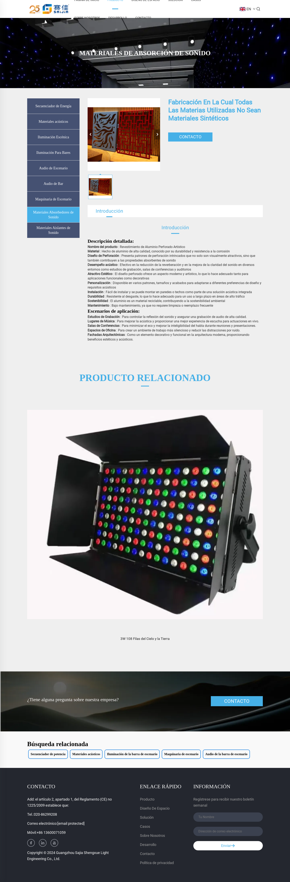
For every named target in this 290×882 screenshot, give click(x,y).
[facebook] (31, 843)
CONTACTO (190, 136)
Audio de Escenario (53, 168)
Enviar (228, 846)
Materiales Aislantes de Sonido (53, 230)
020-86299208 (45, 814)
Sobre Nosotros (87, 18)
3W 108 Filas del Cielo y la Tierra (145, 639)
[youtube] (54, 843)
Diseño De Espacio (155, 808)
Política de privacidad (157, 863)
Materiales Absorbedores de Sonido (53, 214)
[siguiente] (157, 134)
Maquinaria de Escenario (53, 199)
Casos (145, 826)
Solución (147, 817)
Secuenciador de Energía (53, 106)
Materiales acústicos (53, 122)
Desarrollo (117, 18)
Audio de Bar (53, 184)
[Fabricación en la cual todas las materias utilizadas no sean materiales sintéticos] (124, 134)
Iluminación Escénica (53, 137)
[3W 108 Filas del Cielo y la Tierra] (145, 514)
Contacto (143, 18)
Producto (147, 799)
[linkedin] (43, 843)
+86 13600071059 (51, 832)
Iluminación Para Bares (53, 153)
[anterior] (90, 134)
